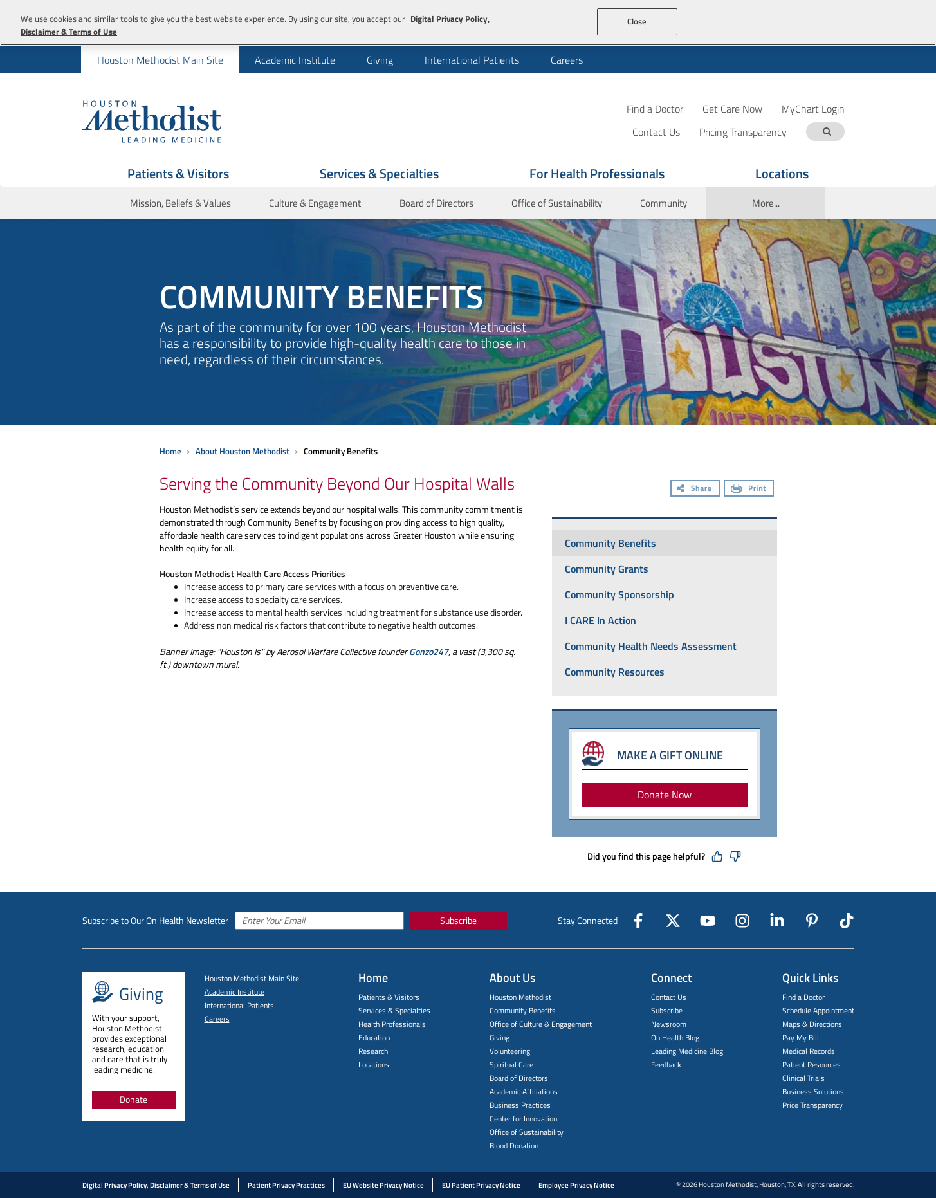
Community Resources (615, 671)
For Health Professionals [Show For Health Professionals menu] (597, 173)
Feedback (666, 1064)
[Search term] (827, 132)
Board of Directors (436, 203)
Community (663, 203)
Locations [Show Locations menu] (782, 173)
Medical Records (808, 1051)
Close (637, 21)
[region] (468, 23)
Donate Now (665, 794)
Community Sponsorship (619, 594)
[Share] (695, 489)
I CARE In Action (600, 620)
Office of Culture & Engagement (541, 1024)
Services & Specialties (394, 1010)
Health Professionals (392, 1024)
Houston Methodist (520, 997)
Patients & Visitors (388, 997)
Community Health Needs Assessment (651, 646)
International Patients (472, 60)
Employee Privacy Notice (576, 1185)
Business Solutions (813, 1091)
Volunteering (510, 1051)
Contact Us (668, 997)
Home (170, 451)
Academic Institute (295, 60)
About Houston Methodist (242, 451)
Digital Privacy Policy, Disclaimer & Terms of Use (156, 1185)
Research (373, 1051)
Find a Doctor (655, 108)
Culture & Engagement (315, 203)
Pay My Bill (800, 1037)
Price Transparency (812, 1105)
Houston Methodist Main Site (160, 60)
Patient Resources (811, 1064)
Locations (373, 1064)
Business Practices (520, 1105)
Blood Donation (514, 1145)
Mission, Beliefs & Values (180, 203)
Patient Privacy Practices (286, 1185)
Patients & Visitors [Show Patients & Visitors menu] (178, 173)
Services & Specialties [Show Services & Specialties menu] (379, 173)
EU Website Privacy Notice (383, 1185)
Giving (380, 60)
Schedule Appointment (818, 1010)
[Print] (749, 489)
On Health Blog (675, 1037)
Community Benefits (610, 543)
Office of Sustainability (556, 203)
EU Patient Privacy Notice (481, 1185)
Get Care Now (732, 108)
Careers (567, 60)
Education (374, 1037)
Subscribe (458, 920)
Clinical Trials (803, 1078)
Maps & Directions (812, 1024)
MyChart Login (813, 108)
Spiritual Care (511, 1064)
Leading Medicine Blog (687, 1051)
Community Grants (606, 568)
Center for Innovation (523, 1118)
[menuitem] (160, 59)
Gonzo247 (428, 651)
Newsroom (668, 1024)
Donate (133, 1099)
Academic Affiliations (524, 1091)
